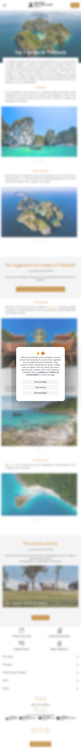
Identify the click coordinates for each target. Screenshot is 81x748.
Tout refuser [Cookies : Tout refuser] (40, 387)
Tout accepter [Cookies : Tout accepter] (40, 382)
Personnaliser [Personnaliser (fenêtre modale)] (40, 393)
